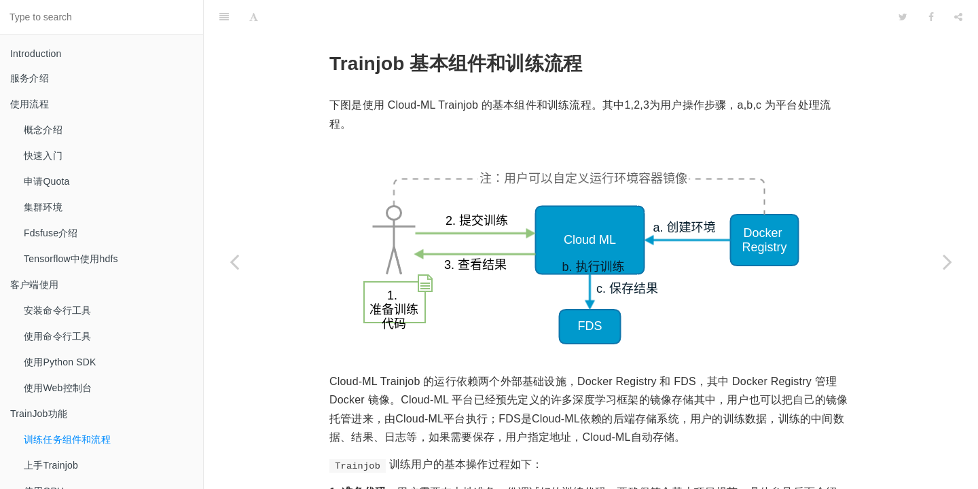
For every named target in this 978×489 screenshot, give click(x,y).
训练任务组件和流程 (67, 439)
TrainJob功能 (38, 413)
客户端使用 (34, 284)
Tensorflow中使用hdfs (71, 258)
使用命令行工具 (57, 336)
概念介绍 (43, 129)
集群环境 (43, 207)
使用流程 (29, 103)
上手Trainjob (51, 465)
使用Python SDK (60, 362)
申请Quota (47, 181)
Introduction (36, 53)
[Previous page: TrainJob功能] (234, 261)
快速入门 (43, 155)
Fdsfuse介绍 (51, 233)
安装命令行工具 (57, 310)
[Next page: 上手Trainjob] (947, 261)
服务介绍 (29, 78)
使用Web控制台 (58, 387)
